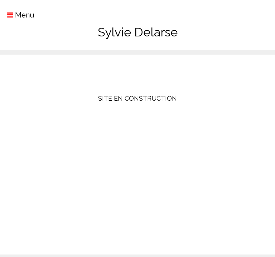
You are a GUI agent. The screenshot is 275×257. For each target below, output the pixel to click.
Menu (17, 15)
